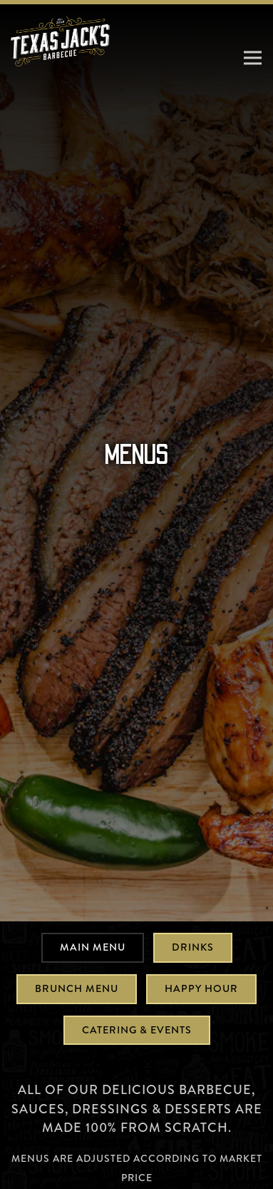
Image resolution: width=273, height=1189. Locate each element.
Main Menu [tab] (92, 891)
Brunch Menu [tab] (76, 932)
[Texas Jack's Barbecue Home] (60, 40)
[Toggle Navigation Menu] (252, 57)
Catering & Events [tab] (137, 973)
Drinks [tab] (193, 891)
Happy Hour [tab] (201, 932)
